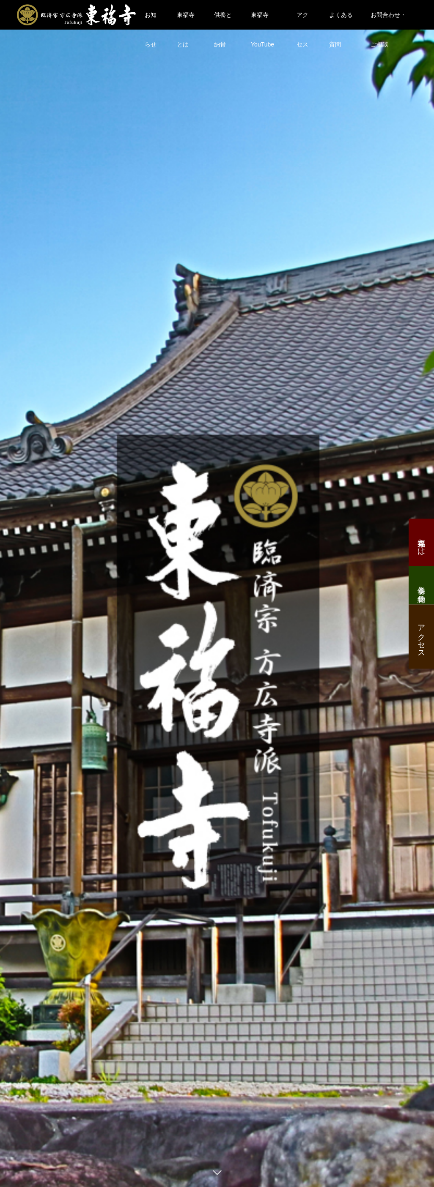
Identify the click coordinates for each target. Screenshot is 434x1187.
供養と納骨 (223, 20)
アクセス (302, 20)
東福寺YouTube (262, 20)
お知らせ (151, 20)
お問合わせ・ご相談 (388, 20)
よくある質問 (341, 20)
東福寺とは (186, 20)
